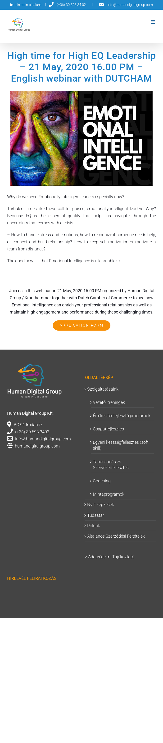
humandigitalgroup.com (37, 445)
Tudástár (95, 515)
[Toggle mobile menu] (153, 21)
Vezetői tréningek (109, 402)
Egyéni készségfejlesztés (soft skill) (121, 445)
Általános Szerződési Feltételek (116, 536)
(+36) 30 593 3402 (32, 431)
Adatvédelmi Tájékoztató (111, 556)
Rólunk (93, 525)
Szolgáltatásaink (102, 389)
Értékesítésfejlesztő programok (121, 415)
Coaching (102, 480)
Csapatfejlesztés (108, 428)
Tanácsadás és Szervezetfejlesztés (111, 464)
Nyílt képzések (100, 504)
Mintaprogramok (108, 494)
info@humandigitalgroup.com (43, 438)
